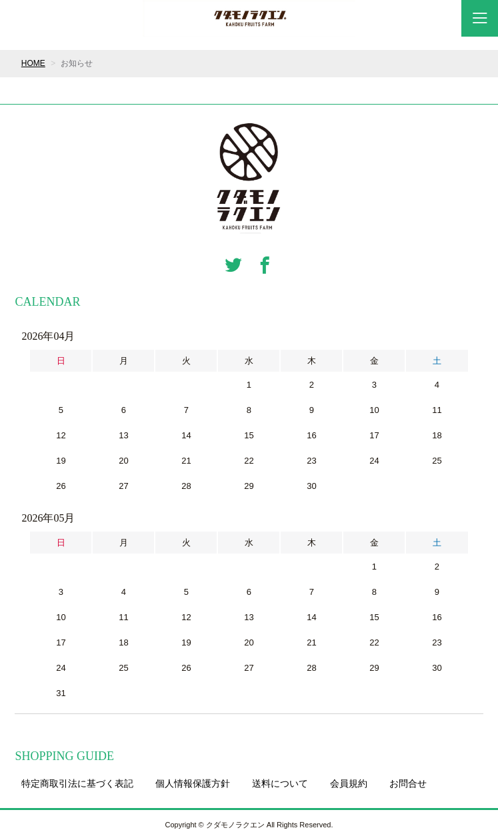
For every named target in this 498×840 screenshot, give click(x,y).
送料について (280, 783)
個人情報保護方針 (192, 783)
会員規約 (348, 783)
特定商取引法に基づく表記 (77, 783)
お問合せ (408, 783)
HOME (33, 63)
